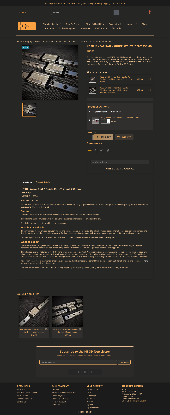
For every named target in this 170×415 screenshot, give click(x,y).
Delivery (55, 389)
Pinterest (107, 150)
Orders (90, 392)
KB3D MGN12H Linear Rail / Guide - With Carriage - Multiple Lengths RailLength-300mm (114, 90)
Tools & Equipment (67, 28)
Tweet (101, 150)
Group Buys (48, 28)
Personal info (92, 389)
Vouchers (90, 401)
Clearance (85, 28)
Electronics (115, 24)
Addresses (91, 398)
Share (95, 150)
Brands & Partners (24, 399)
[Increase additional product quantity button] (108, 120)
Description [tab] (27, 182)
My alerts (90, 404)
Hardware (131, 24)
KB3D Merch (101, 28)
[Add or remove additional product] (89, 120)
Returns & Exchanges (60, 399)
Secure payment (58, 395)
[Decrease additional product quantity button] (108, 122)
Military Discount (59, 402)
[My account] (22, 12)
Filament (146, 24)
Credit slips (91, 395)
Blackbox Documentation (27, 392)
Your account (95, 386)
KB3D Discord (22, 395)
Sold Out (103, 137)
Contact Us (21, 402)
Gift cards (116, 28)
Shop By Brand (73, 24)
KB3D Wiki (21, 389)
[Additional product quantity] (104, 121)
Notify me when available (120, 168)
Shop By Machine (52, 24)
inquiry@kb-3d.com (138, 401)
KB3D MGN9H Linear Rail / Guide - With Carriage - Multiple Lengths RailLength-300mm (116, 79)
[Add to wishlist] (46, 329)
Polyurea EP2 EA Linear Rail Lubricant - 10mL (120, 117)
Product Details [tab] (43, 182)
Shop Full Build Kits (95, 24)
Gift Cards (56, 405)
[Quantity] (90, 137)
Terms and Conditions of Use (64, 392)
